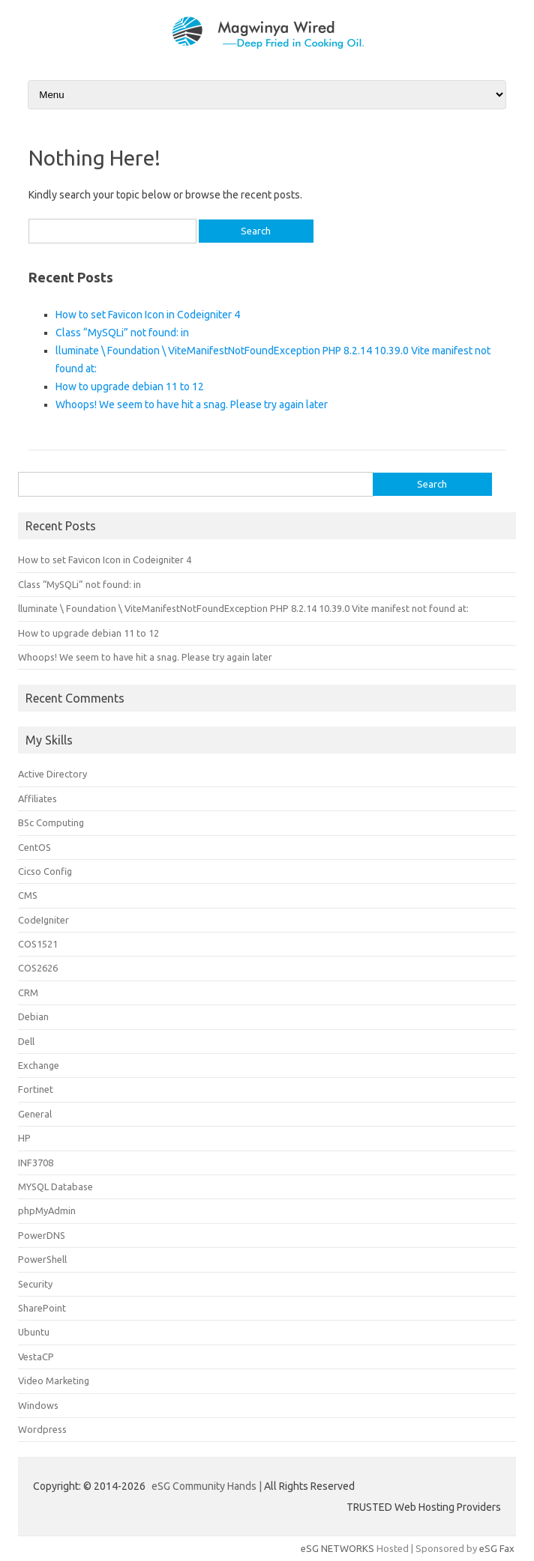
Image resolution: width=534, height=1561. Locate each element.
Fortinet (35, 1089)
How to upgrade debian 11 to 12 (130, 386)
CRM (28, 992)
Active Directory (52, 774)
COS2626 (38, 968)
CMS (28, 895)
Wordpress (42, 1429)
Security (35, 1284)
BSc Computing (51, 822)
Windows (38, 1405)
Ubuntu (34, 1332)
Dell (26, 1041)
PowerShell (42, 1259)
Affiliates (37, 798)
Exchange (38, 1065)
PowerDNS (41, 1235)
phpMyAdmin (47, 1210)
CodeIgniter (43, 920)
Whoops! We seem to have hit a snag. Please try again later (192, 404)
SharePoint (42, 1308)
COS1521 (38, 944)
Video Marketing (53, 1380)
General (35, 1114)
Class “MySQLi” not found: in (122, 333)
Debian (33, 1016)
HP (24, 1138)
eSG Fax (496, 1548)
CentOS (34, 847)
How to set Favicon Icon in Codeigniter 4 (148, 315)
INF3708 (35, 1162)
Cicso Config (45, 871)
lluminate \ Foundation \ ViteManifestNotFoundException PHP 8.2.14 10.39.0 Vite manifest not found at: (243, 608)
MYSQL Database (55, 1186)
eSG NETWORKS (337, 1548)
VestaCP (36, 1356)
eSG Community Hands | (208, 1486)
